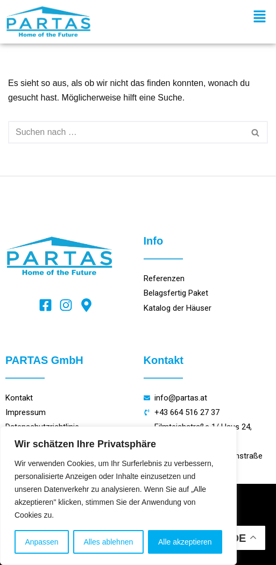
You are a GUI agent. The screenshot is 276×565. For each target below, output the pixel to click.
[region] (118, 495)
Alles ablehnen (108, 542)
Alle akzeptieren (185, 542)
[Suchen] (126, 132)
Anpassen (41, 542)
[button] (260, 17)
